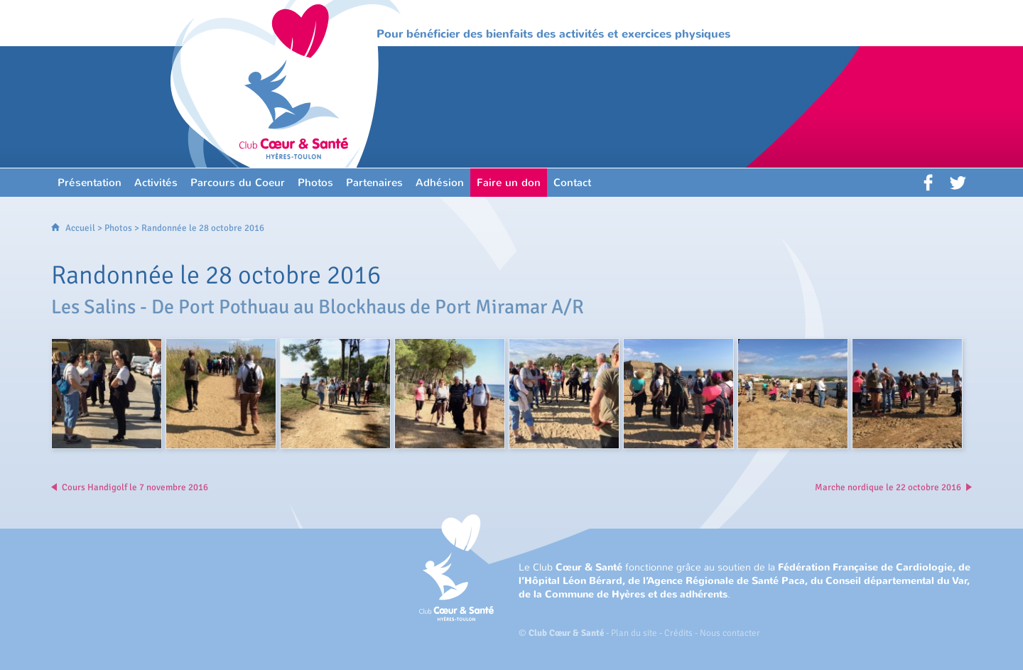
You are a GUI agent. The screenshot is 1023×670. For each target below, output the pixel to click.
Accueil (80, 228)
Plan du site (634, 633)
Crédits (678, 633)
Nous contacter (730, 633)
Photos (118, 228)
